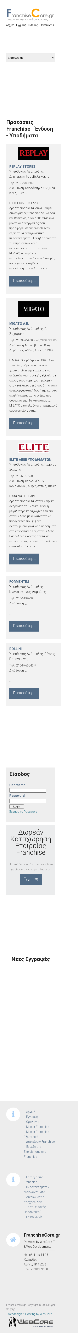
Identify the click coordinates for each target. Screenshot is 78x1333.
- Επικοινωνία (34, 1217)
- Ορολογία (32, 1121)
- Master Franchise (37, 1126)
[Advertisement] (30, 85)
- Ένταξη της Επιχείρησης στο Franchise (35, 1151)
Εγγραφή (31, 879)
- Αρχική (30, 1112)
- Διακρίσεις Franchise (40, 1141)
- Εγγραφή (31, 1116)
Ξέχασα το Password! (23, 811)
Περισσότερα (24, 280)
